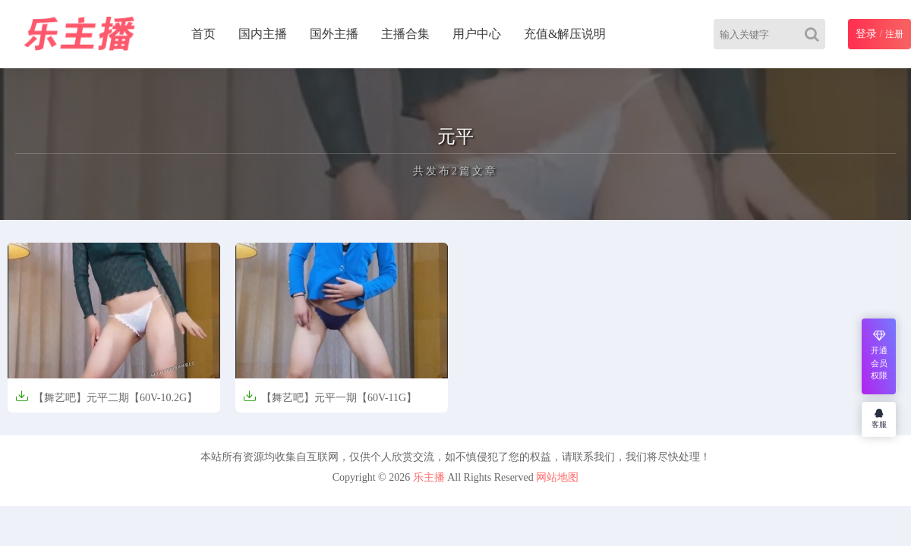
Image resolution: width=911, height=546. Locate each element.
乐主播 (429, 477)
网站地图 (557, 477)
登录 (866, 33)
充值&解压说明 (565, 33)
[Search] (815, 34)
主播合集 (405, 33)
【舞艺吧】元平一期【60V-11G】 (330, 396)
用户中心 (476, 33)
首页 (203, 33)
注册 (894, 34)
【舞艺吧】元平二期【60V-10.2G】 (106, 396)
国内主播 (262, 33)
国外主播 (334, 33)
